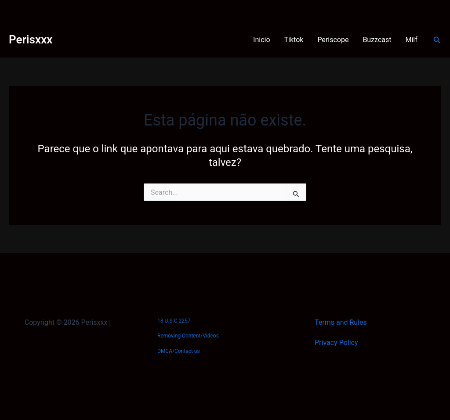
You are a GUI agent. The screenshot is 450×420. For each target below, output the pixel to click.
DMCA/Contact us (178, 351)
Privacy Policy (336, 342)
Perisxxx (30, 39)
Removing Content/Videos (188, 336)
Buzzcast (377, 40)
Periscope (332, 40)
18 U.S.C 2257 (173, 321)
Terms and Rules (341, 322)
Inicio (261, 40)
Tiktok (294, 40)
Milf (411, 40)
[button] (437, 40)
